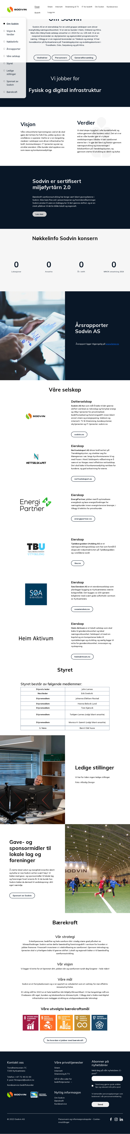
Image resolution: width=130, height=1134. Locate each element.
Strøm (50, 7)
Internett (58, 7)
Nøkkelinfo (12, 41)
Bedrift (37, 13)
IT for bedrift (87, 7)
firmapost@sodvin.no (24, 1080)
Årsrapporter (13, 48)
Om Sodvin (99, 7)
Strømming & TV (72, 7)
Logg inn (51, 12)
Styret (10, 63)
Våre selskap (13, 56)
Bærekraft (12, 91)
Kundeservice (112, 7)
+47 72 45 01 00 (23, 1077)
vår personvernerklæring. (111, 1096)
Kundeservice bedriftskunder (20, 1085)
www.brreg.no (112, 344)
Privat (37, 6)
